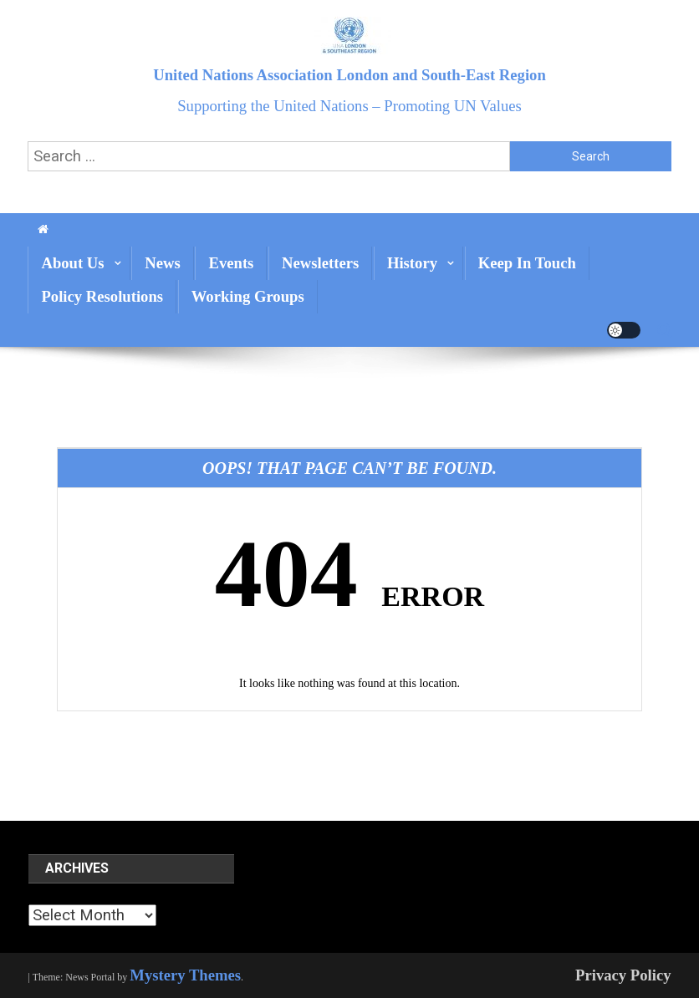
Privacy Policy (623, 975)
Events (230, 263)
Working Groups (247, 296)
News (163, 263)
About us (72, 263)
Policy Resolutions (102, 296)
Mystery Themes (185, 975)
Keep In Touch (527, 263)
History (412, 263)
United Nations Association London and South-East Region (349, 75)
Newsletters (320, 263)
